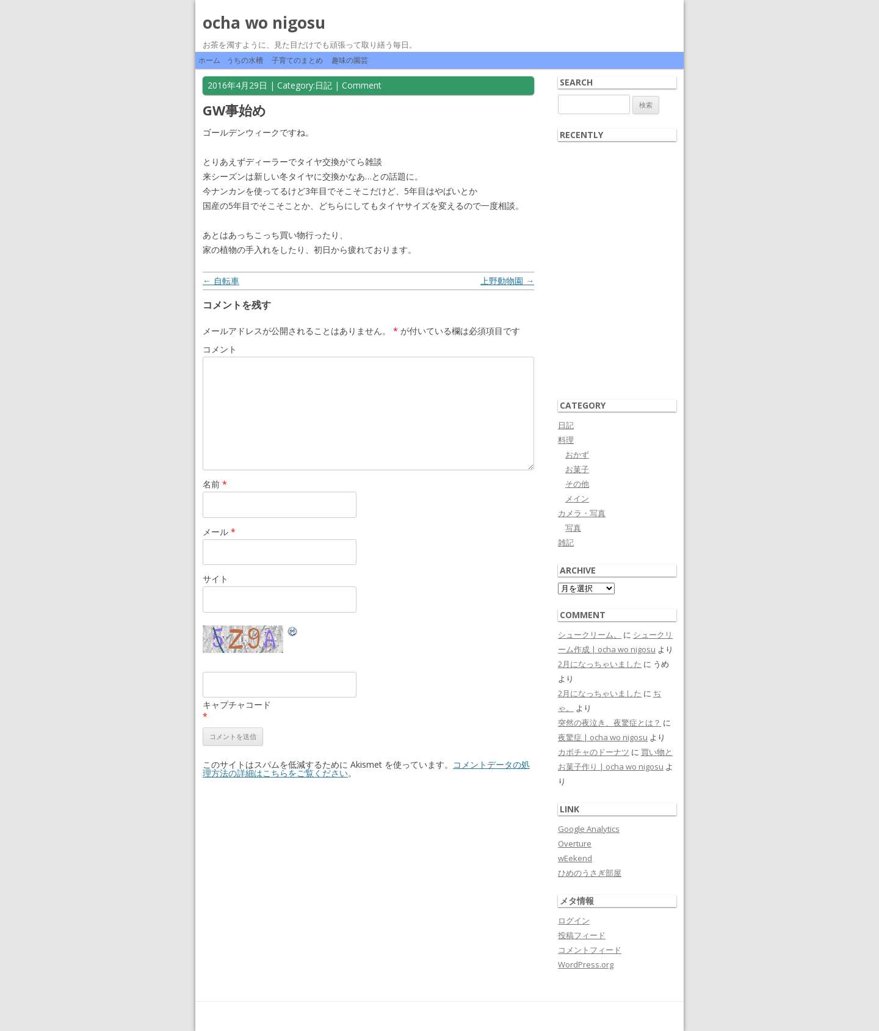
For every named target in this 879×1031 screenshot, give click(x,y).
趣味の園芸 (349, 60)
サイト (215, 579)
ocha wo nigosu (264, 23)
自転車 (221, 280)
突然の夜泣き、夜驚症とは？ (609, 722)
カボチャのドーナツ (593, 751)
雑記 (566, 542)
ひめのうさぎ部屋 (589, 872)
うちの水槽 (244, 60)
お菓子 (577, 469)
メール (219, 531)
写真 (573, 527)
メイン (577, 498)
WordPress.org (585, 964)
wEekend (575, 858)
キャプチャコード (237, 704)
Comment (362, 85)
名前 (215, 484)
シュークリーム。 (589, 634)
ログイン (574, 920)
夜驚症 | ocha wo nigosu (603, 737)
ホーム (209, 60)
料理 (566, 439)
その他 (577, 483)
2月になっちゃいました (600, 663)
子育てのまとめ (297, 60)
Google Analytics (589, 828)
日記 (323, 85)
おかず (577, 454)
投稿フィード (582, 935)
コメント (220, 349)
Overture (574, 843)
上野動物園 (507, 280)
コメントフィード (589, 949)
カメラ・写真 (582, 513)
